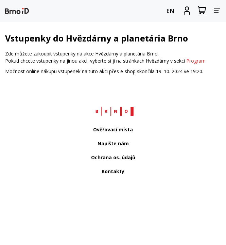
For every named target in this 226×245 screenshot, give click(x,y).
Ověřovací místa (113, 129)
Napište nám (113, 143)
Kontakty (113, 171)
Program (196, 61)
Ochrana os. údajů (113, 157)
